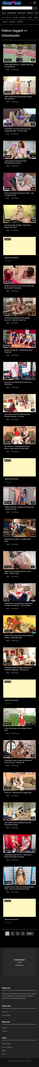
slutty (7, 69)
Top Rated (30, 13)
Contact (4, 1031)
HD (3, 17)
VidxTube (20, 22)
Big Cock (8, 17)
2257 (3, 1054)
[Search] (35, 8)
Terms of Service (7, 1047)
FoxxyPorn (12, 22)
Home (4, 13)
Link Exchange (6, 1015)
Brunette (15, 17)
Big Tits (30, 17)
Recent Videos (12, 13)
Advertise (5, 1012)
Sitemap (4, 1028)
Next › (30, 934)
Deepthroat (23, 17)
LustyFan (4, 22)
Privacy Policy (6, 1043)
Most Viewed (21, 13)
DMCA (4, 1050)
